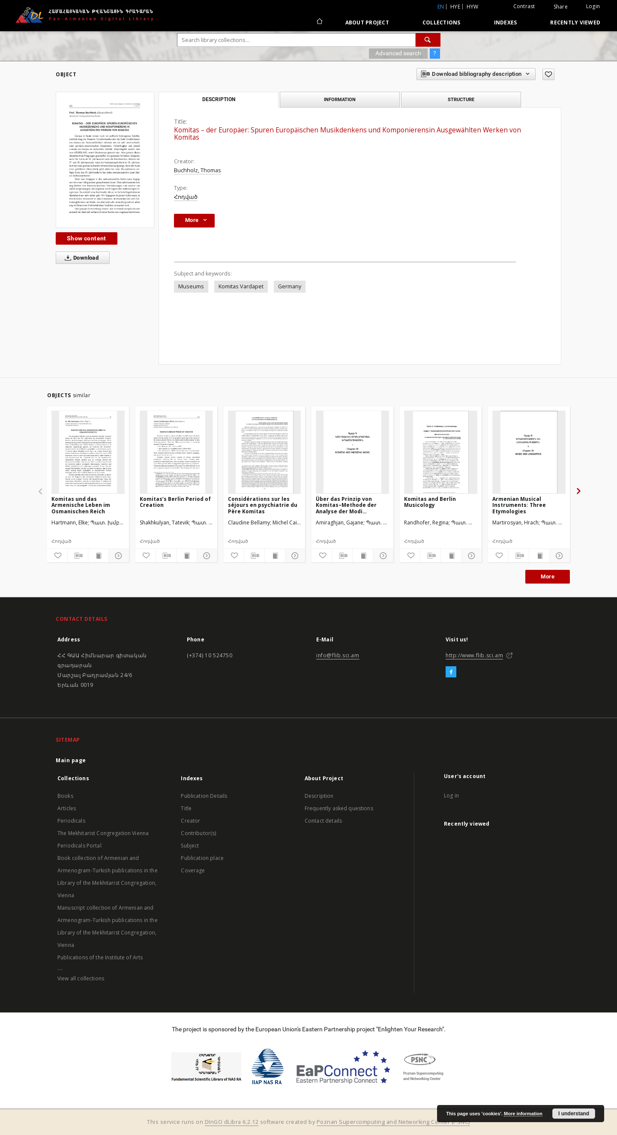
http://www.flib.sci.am (474, 655)
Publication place (202, 858)
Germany (289, 286)
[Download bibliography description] (78, 555)
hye (455, 6)
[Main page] (319, 22)
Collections (441, 22)
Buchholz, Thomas (197, 170)
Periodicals (71, 820)
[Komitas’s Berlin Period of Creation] (176, 452)
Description (319, 796)
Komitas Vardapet (241, 286)
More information (523, 1113)
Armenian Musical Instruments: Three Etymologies (519, 505)
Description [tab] (218, 99)
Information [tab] (340, 99)
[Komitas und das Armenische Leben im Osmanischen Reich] (88, 452)
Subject (190, 845)
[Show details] (118, 555)
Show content (86, 238)
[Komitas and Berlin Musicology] (440, 452)
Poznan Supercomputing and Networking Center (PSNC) (393, 1122)
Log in (451, 795)
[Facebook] (451, 672)
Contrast (524, 6)
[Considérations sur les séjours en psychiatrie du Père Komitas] (264, 452)
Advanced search (398, 53)
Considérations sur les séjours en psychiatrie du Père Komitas (262, 505)
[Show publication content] (98, 555)
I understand (573, 1114)
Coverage (193, 870)
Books (65, 796)
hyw (473, 6)
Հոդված (186, 197)
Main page (71, 760)
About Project (367, 22)
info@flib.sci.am (337, 655)
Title (186, 808)
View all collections (80, 978)
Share (561, 6)
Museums (191, 286)
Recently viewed (575, 22)
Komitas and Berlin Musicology (430, 502)
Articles (66, 808)
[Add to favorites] (548, 74)
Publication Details (204, 796)
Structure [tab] (461, 99)
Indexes (505, 22)
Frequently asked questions (339, 808)
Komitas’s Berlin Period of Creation (175, 502)
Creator (190, 820)
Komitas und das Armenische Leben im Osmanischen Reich (80, 505)
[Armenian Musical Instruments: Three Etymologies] (529, 452)
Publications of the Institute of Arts (100, 957)
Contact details (323, 820)
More (547, 576)
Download (80, 258)
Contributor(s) (198, 833)
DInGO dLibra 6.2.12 (232, 1122)
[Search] (428, 40)
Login (593, 6)
